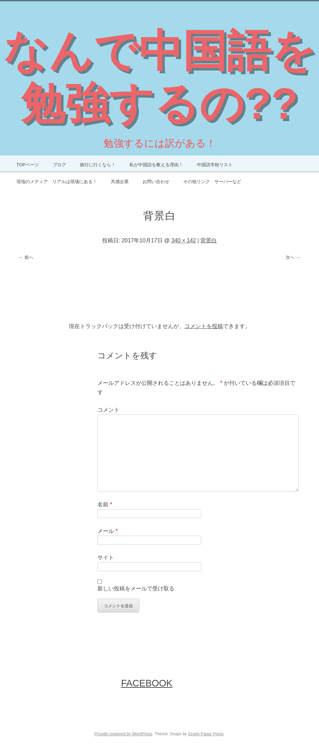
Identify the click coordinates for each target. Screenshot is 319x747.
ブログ (59, 164)
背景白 (208, 240)
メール (107, 531)
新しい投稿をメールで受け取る (135, 588)
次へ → (293, 257)
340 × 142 (183, 240)
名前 (104, 504)
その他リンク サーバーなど (212, 181)
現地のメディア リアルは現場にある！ (57, 181)
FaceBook (147, 683)
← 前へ (26, 257)
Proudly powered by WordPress (123, 734)
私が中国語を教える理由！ (156, 164)
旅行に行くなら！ (98, 164)
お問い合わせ (155, 181)
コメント (108, 410)
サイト (105, 557)
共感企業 (120, 181)
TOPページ (28, 164)
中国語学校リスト (215, 164)
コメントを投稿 (203, 326)
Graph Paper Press (206, 734)
